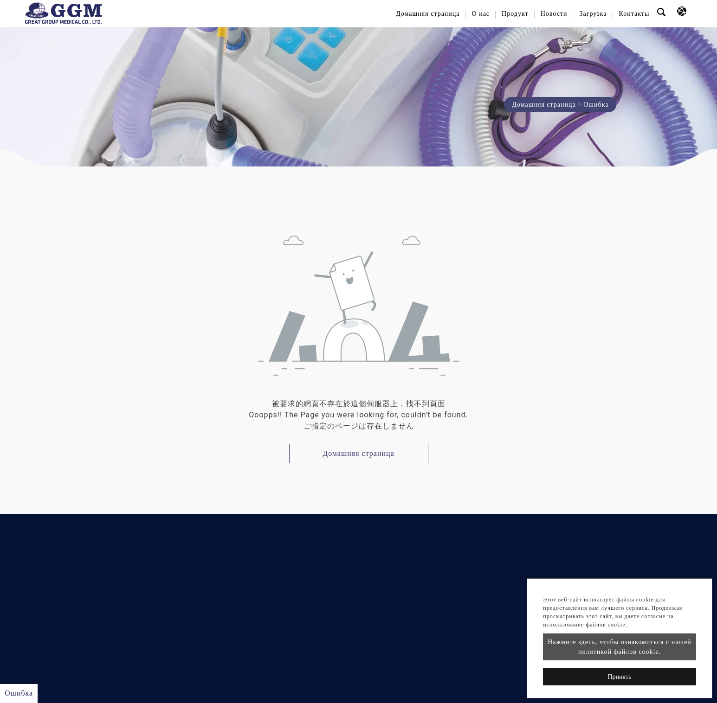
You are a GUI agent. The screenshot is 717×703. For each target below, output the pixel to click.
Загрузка (593, 13)
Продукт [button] (515, 13)
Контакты (634, 13)
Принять (619, 676)
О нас (481, 13)
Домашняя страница (427, 13)
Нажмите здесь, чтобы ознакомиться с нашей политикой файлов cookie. (619, 647)
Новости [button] (554, 13)
